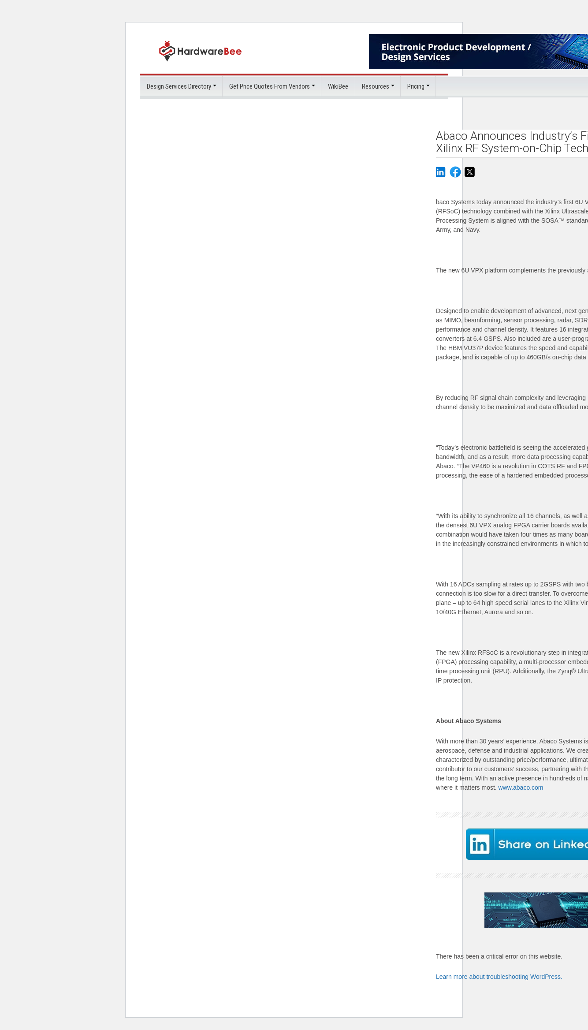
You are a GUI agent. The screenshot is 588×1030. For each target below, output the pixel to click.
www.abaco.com (521, 787)
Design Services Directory (179, 86)
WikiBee (338, 86)
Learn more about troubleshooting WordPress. (499, 974)
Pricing (415, 86)
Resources (375, 86)
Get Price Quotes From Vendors (269, 86)
